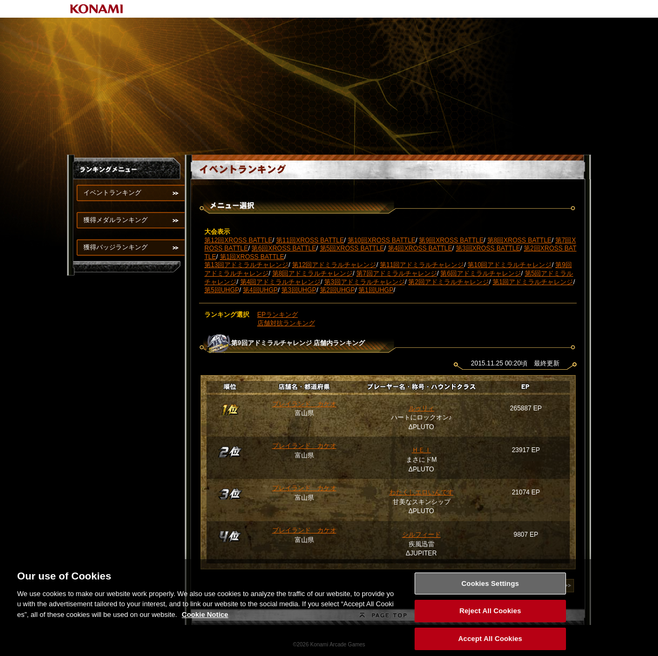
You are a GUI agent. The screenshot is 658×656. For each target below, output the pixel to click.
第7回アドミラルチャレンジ (396, 273)
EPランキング (277, 314)
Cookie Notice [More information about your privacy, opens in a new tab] (205, 619)
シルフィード (421, 534)
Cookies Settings (490, 588)
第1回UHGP (375, 290)
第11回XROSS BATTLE (310, 240)
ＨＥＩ (421, 450)
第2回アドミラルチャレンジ (448, 282)
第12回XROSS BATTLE (238, 240)
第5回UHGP (221, 290)
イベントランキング (112, 192)
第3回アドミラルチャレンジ (364, 282)
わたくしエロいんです (421, 492)
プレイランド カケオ (304, 404)
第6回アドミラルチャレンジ (480, 273)
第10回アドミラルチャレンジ (510, 265)
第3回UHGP (298, 290)
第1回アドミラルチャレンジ (533, 282)
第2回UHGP (337, 290)
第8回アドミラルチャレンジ (312, 273)
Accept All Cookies (490, 644)
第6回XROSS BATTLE (283, 248)
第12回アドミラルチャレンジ (334, 265)
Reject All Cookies (490, 616)
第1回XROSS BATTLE (252, 257)
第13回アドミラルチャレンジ (246, 265)
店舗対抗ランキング (286, 323)
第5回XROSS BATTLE (352, 248)
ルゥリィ (421, 408)
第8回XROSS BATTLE (519, 240)
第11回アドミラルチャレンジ (422, 265)
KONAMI (97, 8)
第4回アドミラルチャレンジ (280, 282)
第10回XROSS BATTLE (382, 240)
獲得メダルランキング (115, 220)
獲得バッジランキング (115, 247)
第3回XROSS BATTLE (488, 248)
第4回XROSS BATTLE (420, 248)
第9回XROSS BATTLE (451, 240)
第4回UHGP (260, 290)
